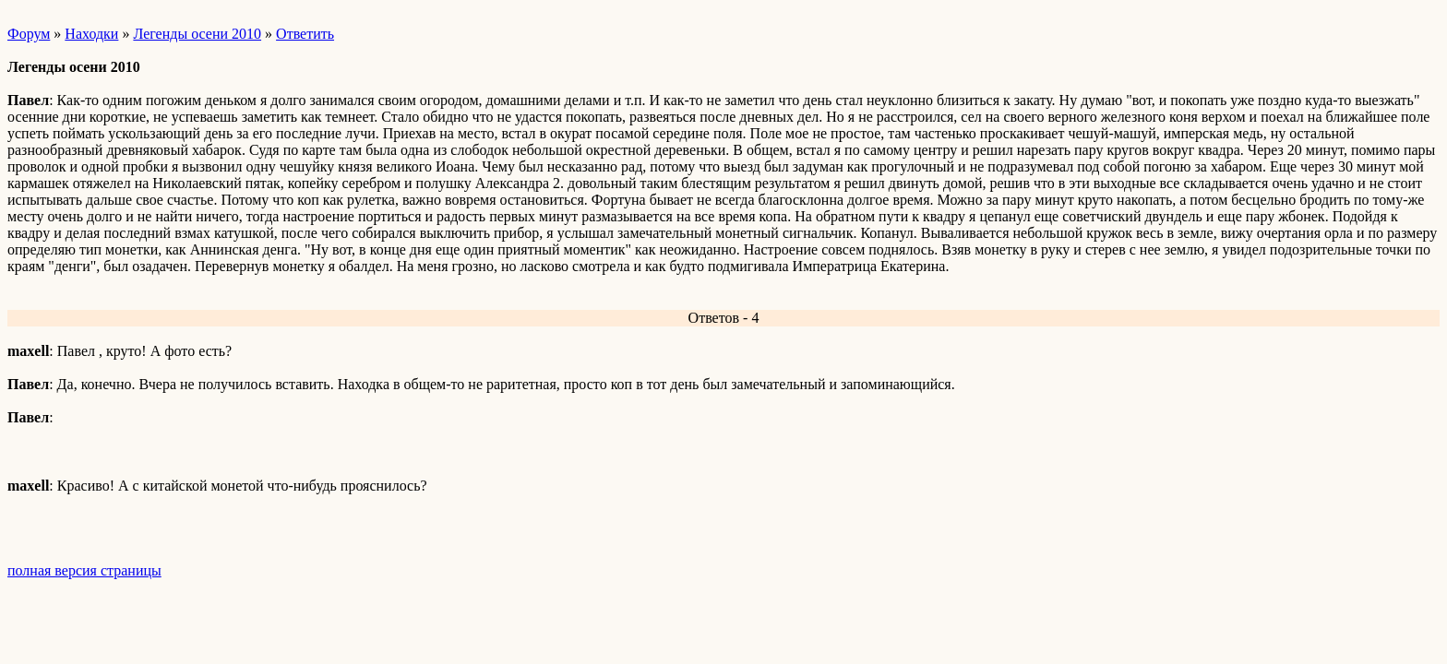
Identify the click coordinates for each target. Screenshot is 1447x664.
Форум (28, 34)
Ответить (305, 34)
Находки (91, 34)
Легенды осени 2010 (197, 34)
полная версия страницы (84, 570)
